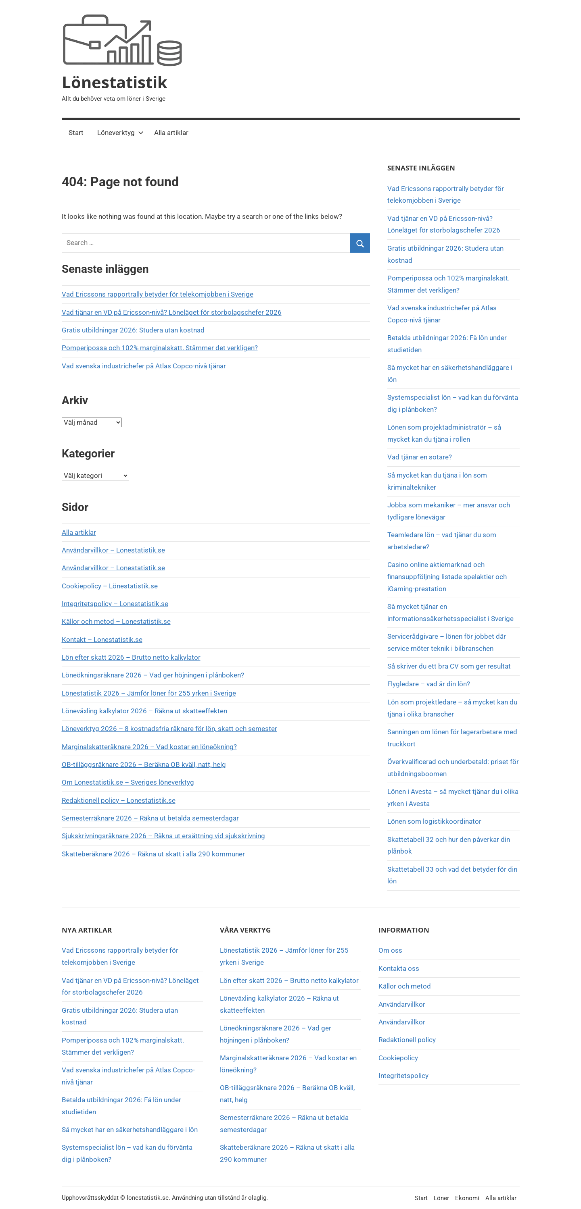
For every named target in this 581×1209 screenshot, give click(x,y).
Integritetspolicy (403, 1076)
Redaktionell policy (407, 1040)
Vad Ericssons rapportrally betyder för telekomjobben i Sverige (157, 294)
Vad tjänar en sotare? (419, 457)
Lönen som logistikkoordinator (434, 821)
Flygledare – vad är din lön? (428, 684)
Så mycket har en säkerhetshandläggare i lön (130, 1130)
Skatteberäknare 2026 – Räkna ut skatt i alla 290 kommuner (153, 854)
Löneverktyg (120, 133)
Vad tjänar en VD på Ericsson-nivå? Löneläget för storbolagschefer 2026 (172, 312)
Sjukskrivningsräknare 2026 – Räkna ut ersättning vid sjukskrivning (163, 836)
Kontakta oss (398, 968)
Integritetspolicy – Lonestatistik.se (115, 604)
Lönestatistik (114, 82)
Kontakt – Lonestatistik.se (102, 640)
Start (76, 133)
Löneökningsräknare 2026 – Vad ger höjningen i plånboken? (153, 675)
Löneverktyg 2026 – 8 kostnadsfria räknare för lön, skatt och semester (169, 729)
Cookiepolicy (398, 1058)
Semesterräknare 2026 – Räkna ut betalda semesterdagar (150, 818)
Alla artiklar (171, 133)
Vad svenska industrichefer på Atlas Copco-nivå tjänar (144, 366)
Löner (441, 1198)
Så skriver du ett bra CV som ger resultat (449, 666)
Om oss (390, 950)
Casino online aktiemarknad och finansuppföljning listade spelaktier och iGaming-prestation (447, 577)
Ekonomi (467, 1198)
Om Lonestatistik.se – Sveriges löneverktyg (128, 782)
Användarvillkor (401, 1004)
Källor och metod (404, 986)
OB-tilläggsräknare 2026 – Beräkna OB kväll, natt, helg (144, 764)
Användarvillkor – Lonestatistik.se (113, 550)
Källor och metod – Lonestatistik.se (116, 621)
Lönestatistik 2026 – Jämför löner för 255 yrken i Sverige (149, 693)
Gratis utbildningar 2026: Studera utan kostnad (133, 330)
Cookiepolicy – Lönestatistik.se (110, 586)
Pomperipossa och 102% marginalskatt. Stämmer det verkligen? (160, 348)
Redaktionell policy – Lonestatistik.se (119, 800)
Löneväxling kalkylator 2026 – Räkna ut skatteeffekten (144, 711)
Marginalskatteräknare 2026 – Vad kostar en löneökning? (149, 747)
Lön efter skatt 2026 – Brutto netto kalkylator (131, 657)
